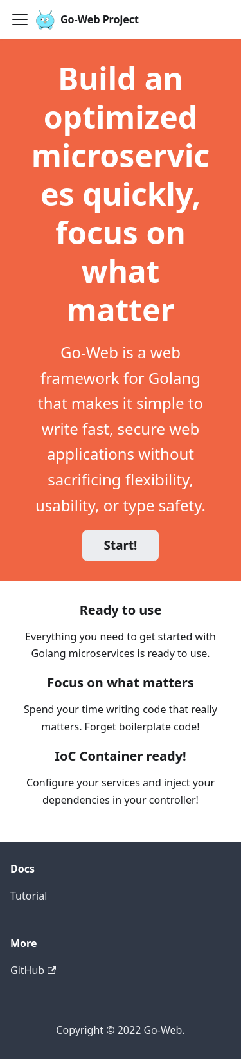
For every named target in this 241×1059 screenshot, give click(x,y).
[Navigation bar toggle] (20, 19)
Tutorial (28, 896)
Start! (121, 545)
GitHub (33, 970)
